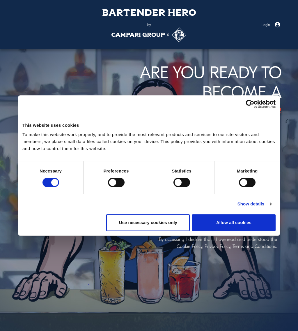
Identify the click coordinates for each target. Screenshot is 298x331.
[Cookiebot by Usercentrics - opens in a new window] (250, 104)
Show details (251, 203)
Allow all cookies (233, 222)
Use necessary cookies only (148, 222)
